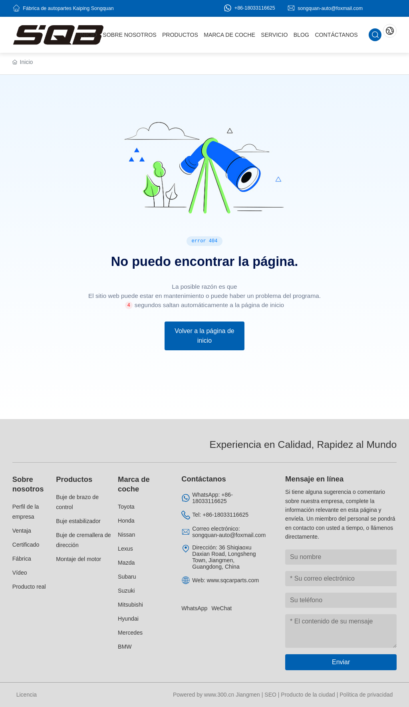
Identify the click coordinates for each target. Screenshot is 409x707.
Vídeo (19, 572)
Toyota (126, 506)
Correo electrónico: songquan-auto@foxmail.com (229, 531)
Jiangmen (248, 694)
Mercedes (130, 632)
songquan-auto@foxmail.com (330, 8)
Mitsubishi (130, 604)
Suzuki (126, 590)
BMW (125, 646)
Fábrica (21, 558)
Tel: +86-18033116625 (220, 514)
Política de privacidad (366, 694)
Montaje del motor (78, 559)
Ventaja (21, 530)
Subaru (127, 576)
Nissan (126, 534)
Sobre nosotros (28, 484)
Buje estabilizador (78, 521)
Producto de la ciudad (308, 694)
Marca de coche (134, 484)
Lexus (125, 548)
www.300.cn (219, 694)
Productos (74, 479)
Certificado (26, 544)
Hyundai (128, 618)
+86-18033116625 (249, 8)
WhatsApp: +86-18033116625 (212, 497)
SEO (270, 694)
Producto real (29, 586)
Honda (126, 520)
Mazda (126, 562)
